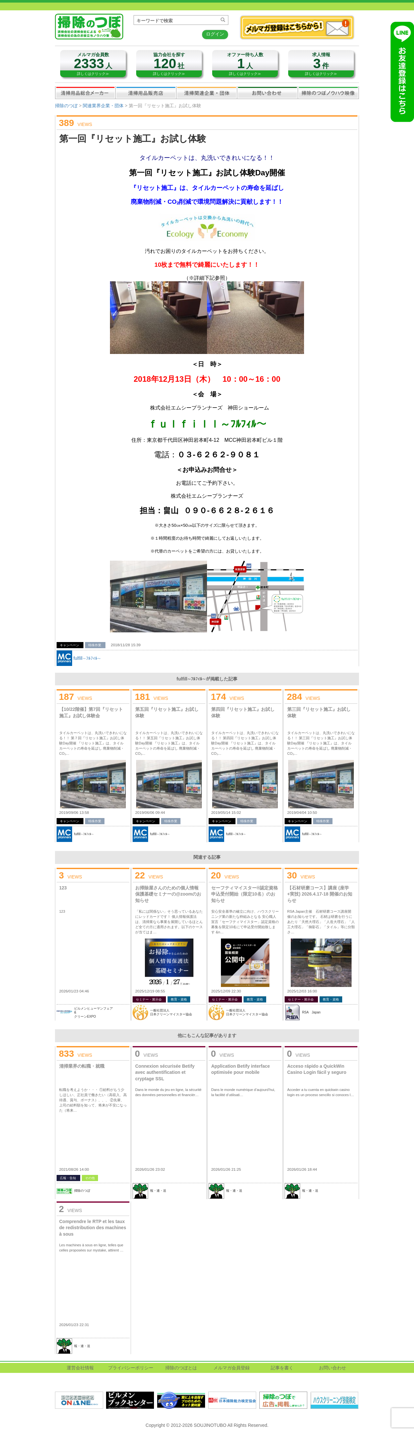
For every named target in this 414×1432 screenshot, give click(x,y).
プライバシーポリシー (130, 1367)
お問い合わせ (267, 92)
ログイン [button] (215, 33)
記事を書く (282, 1367)
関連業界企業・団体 (206, 92)
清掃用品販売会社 (145, 92)
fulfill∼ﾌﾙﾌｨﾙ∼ (87, 658)
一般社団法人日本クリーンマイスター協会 (171, 1012)
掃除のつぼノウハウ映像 (328, 92)
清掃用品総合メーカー (85, 92)
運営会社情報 (80, 1367)
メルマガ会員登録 (231, 1367)
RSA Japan (311, 1012)
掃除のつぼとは (181, 1367)
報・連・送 (158, 1190)
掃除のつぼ (66, 105)
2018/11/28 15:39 (126, 645)
